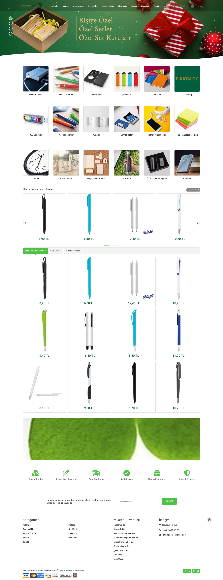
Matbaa (66, 6)
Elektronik (122, 6)
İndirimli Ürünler (73, 250)
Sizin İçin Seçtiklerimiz (35, 250)
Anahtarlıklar (78, 6)
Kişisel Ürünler (108, 6)
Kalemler (54, 6)
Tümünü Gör (193, 190)
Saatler (134, 6)
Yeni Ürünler (55, 250)
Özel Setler (93, 6)
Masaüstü (145, 6)
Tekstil (156, 6)
